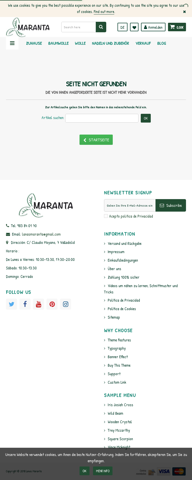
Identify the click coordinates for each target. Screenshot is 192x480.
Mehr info (103, 470)
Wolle (80, 43)
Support (114, 373)
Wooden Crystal (120, 421)
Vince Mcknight (119, 447)
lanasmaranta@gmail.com (41, 234)
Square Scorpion (120, 438)
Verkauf (143, 43)
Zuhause (34, 43)
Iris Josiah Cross (120, 404)
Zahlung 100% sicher (124, 277)
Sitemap (114, 317)
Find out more (104, 11)
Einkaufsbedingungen (123, 260)
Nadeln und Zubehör (110, 43)
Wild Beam (115, 413)
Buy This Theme (119, 365)
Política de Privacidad (124, 300)
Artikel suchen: (53, 117)
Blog (161, 43)
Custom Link (117, 382)
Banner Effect (118, 356)
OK (84, 470)
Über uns (114, 268)
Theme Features (119, 340)
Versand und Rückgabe (125, 243)
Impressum (116, 251)
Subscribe (171, 205)
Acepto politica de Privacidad (131, 216)
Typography (117, 348)
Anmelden (153, 27)
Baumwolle (58, 43)
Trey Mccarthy (119, 430)
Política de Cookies (122, 308)
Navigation (12, 43)
